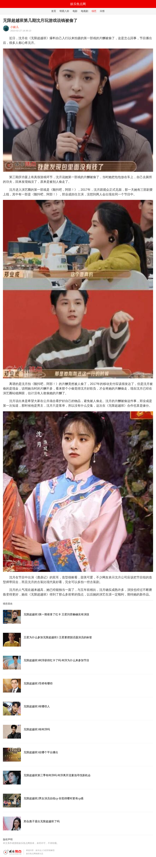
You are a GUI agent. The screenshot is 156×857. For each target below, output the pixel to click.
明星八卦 (64, 11)
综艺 (94, 11)
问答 (102, 11)
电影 (75, 11)
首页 (53, 11)
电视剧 (84, 11)
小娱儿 (14, 27)
